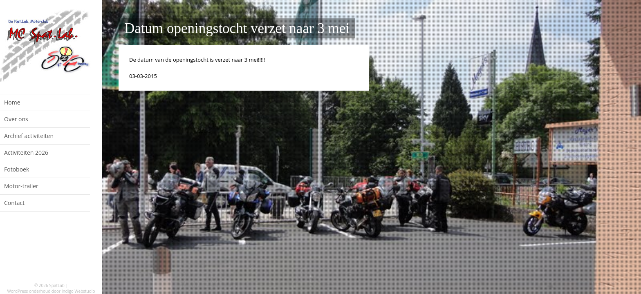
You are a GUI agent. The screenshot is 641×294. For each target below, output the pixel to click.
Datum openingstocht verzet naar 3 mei (237, 28)
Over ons (16, 119)
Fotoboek (16, 169)
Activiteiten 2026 (26, 152)
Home (12, 102)
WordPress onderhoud (29, 291)
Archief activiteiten (29, 136)
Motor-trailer (21, 186)
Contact (14, 203)
